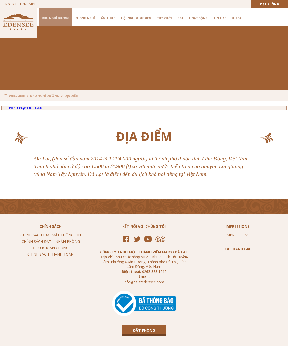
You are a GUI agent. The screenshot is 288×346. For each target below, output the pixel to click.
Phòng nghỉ (85, 18)
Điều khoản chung (51, 247)
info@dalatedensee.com (144, 281)
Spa (180, 18)
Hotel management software (25, 108)
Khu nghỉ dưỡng (55, 18)
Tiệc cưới (164, 18)
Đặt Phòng (269, 4)
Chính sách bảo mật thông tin (50, 235)
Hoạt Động (198, 18)
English (10, 4)
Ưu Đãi (237, 18)
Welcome (17, 96)
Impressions (237, 235)
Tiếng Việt (28, 4)
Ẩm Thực (108, 18)
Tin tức (220, 18)
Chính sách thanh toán (50, 254)
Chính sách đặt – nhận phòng (51, 241)
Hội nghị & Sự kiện (136, 18)
